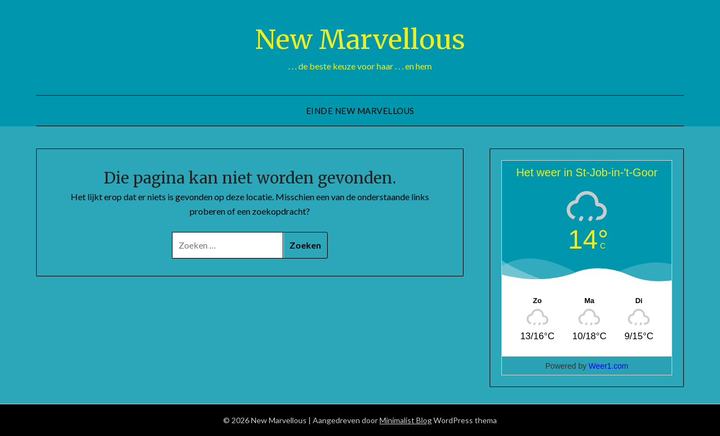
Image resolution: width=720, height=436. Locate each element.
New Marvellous (360, 39)
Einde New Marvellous (360, 111)
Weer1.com (608, 365)
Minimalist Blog (405, 420)
